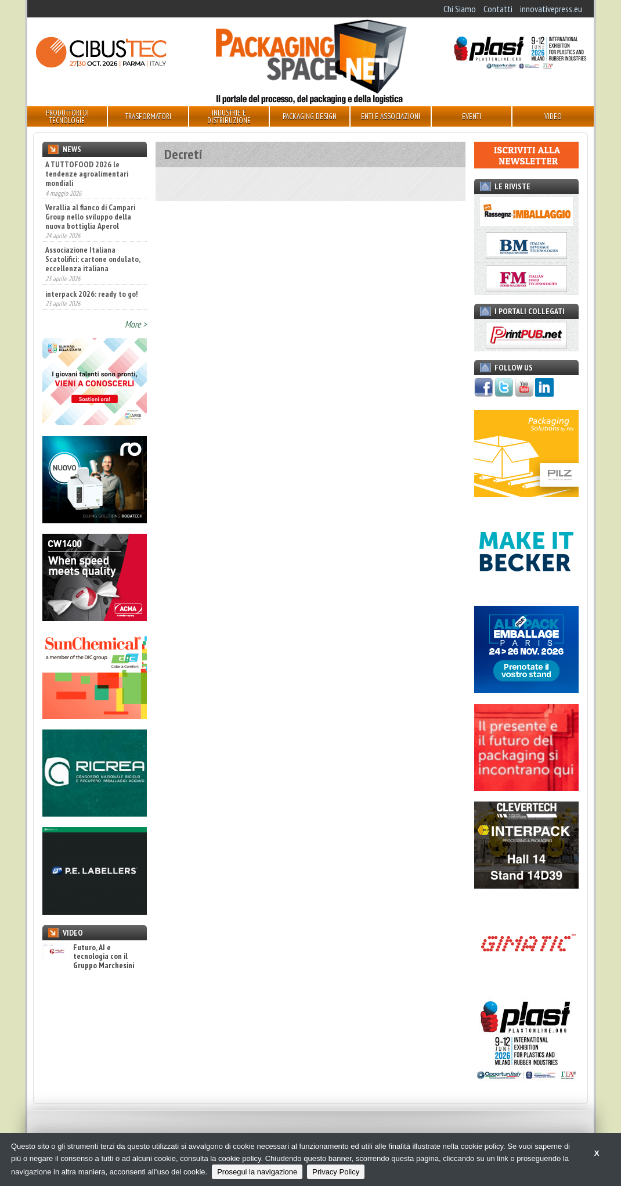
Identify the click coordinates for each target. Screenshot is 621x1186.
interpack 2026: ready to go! (91, 294)
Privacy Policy (335, 1171)
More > (136, 324)
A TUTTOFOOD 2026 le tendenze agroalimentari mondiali (86, 174)
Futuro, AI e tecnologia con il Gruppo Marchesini (88, 956)
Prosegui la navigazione (257, 1171)
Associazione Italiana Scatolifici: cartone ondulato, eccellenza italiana (92, 259)
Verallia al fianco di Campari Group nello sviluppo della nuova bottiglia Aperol (90, 217)
